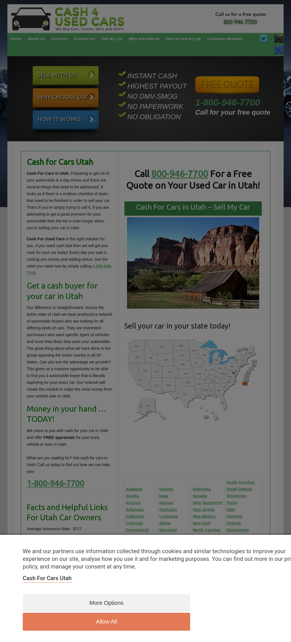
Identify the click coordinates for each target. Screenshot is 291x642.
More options (94, 621)
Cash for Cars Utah (47, 598)
